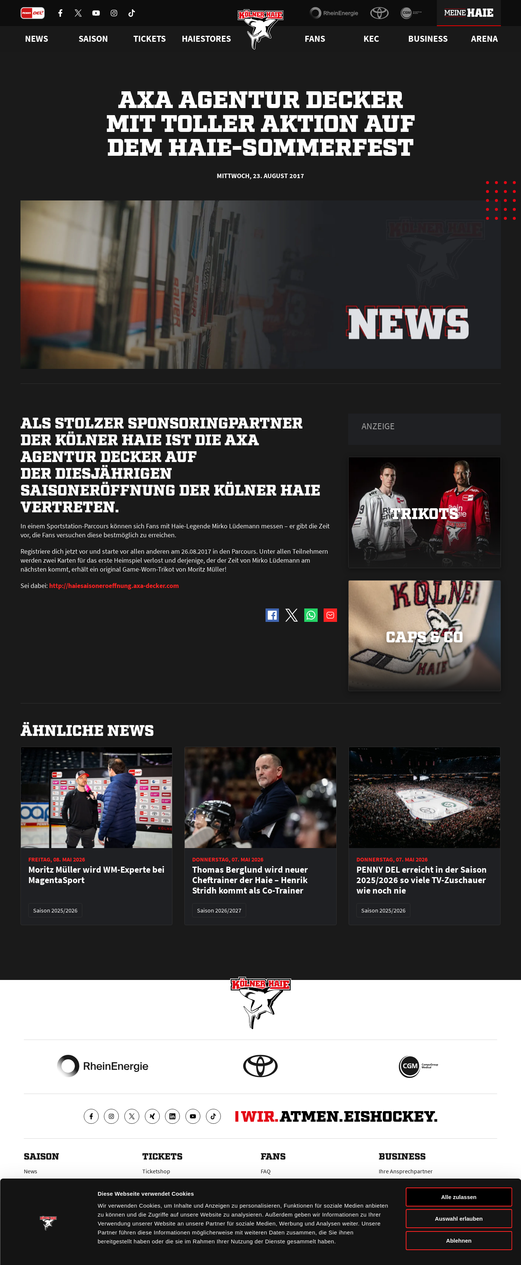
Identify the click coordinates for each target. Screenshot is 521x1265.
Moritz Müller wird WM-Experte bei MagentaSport (96, 874)
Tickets (149, 38)
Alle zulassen (458, 1174)
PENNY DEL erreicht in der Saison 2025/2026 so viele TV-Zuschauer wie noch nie (421, 880)
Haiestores (206, 38)
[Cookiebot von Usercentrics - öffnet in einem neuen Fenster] (48, 1250)
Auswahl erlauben (459, 1196)
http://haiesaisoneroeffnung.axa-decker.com (113, 585)
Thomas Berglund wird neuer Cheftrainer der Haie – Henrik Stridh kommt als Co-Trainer (250, 880)
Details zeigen (396, 1250)
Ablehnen (458, 1217)
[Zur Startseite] (260, 31)
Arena (484, 38)
